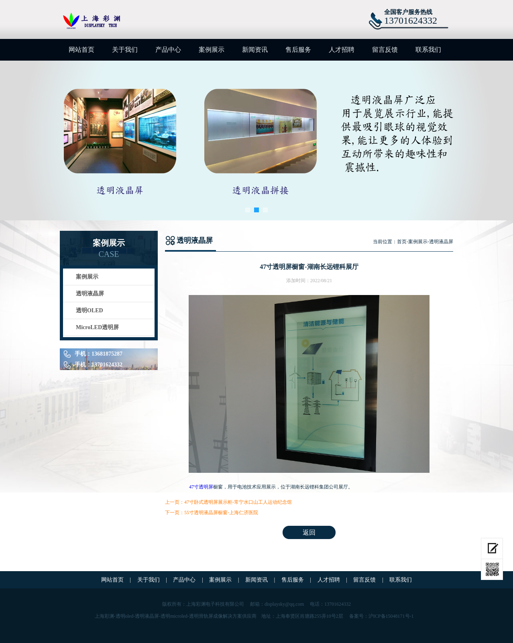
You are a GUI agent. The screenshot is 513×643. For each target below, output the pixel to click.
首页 (402, 241)
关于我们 (125, 49)
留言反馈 (385, 49)
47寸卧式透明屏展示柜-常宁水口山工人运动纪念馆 (238, 502)
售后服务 (298, 49)
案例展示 (211, 49)
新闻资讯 (255, 49)
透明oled (125, 616)
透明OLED (89, 310)
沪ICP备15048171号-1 (391, 616)
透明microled (174, 616)
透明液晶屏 (90, 294)
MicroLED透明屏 (97, 327)
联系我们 (428, 49)
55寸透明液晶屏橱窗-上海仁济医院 (221, 512)
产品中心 (168, 49)
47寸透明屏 (201, 487)
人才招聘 (341, 49)
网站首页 (81, 49)
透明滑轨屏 (201, 616)
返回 (309, 532)
